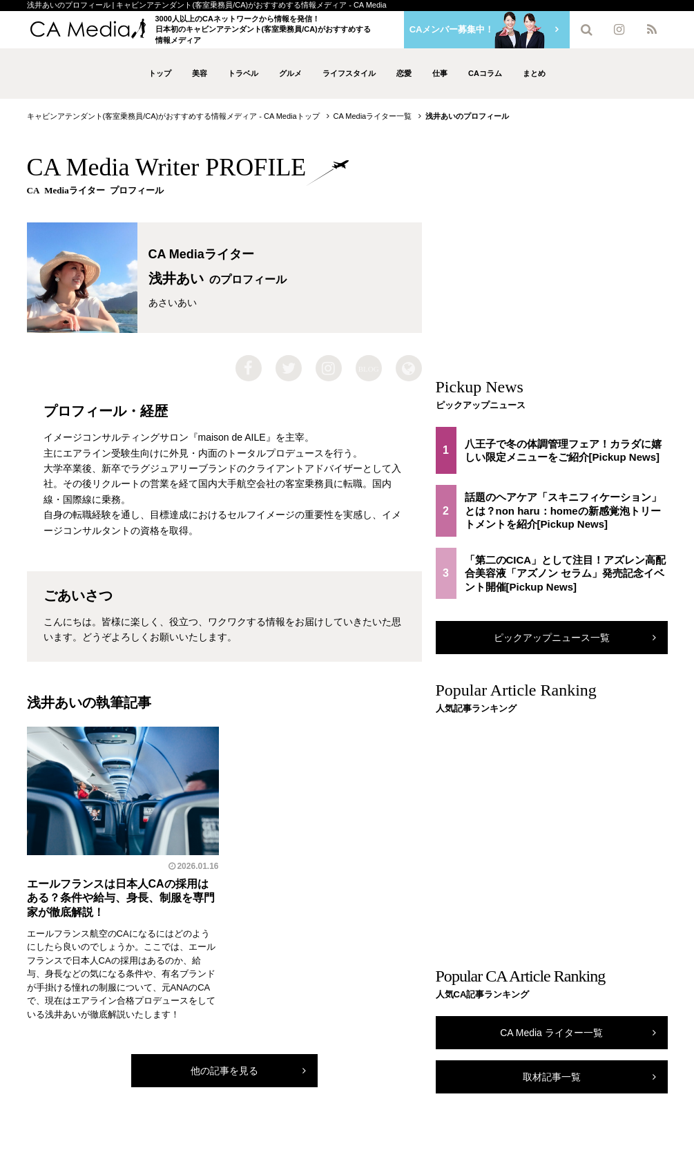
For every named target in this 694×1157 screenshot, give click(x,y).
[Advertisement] (552, 251)
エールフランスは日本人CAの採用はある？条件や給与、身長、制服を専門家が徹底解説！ (121, 898)
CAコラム (485, 73)
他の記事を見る (224, 1070)
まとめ (534, 73)
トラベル (243, 73)
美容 (199, 73)
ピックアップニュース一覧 (552, 637)
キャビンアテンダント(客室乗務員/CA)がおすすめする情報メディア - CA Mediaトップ (173, 116)
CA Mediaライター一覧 (373, 116)
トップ (159, 73)
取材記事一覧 (552, 1076)
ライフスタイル (349, 73)
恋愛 (404, 73)
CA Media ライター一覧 (551, 1032)
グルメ (290, 73)
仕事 (439, 73)
